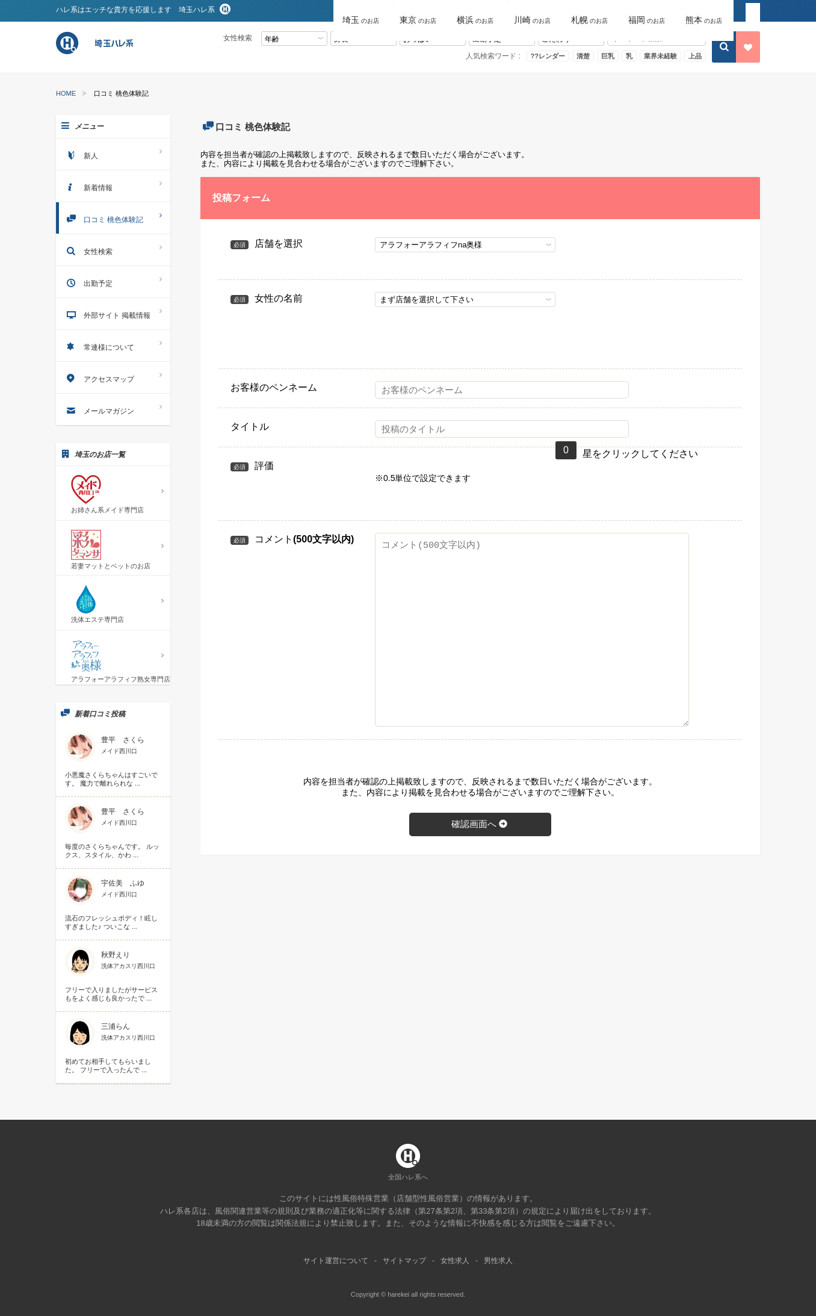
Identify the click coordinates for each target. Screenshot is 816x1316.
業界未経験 (660, 56)
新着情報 (113, 185)
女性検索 (113, 249)
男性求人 (498, 1260)
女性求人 (454, 1260)
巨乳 (607, 56)
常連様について (113, 345)
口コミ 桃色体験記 (113, 217)
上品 (695, 56)
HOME (66, 93)
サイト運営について (335, 1260)
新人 (113, 153)
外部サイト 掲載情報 (113, 313)
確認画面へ (480, 824)
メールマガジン (113, 409)
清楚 (583, 56)
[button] (362, 11)
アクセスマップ (113, 377)
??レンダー (548, 56)
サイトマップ (404, 1260)
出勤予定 (113, 281)
